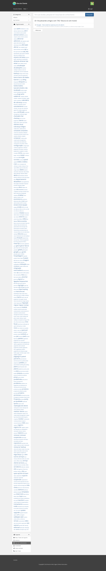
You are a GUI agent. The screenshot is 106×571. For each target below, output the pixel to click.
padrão (20, 338)
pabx (15, 336)
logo (25, 285)
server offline (16, 460)
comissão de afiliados (22, 132)
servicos (21, 463)
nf (27, 320)
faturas (20, 234)
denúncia (16, 177)
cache (22, 94)
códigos (23, 127)
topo (21, 496)
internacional (26, 270)
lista (17, 283)
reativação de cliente (21, 406)
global (23, 250)
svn (27, 483)
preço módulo (21, 377)
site (15, 469)
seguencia (18, 452)
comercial (16, 132)
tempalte (19, 492)
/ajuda (15, 28)
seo (25, 458)
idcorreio (18, 260)
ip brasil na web (22, 272)
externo (21, 217)
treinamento (18, 504)
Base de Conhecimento (20, 543)
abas (27, 28)
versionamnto (21, 521)
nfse (17, 322)
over (27, 334)
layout (20, 279)
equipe (24, 205)
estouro (18, 215)
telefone (21, 490)
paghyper (20, 354)
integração (17, 268)
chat (21, 116)
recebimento (26, 419)
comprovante (24, 138)
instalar (21, 266)
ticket (18, 494)
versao (16, 521)
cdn (22, 108)
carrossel (19, 108)
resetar (15, 445)
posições (19, 375)
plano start (24, 366)
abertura (15, 31)
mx (18, 320)
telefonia (15, 492)
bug (18, 94)
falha (24, 219)
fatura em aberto (20, 228)
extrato (15, 219)
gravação (16, 254)
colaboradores (22, 128)
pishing (27, 364)
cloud (21, 124)
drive (25, 195)
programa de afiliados (18, 391)
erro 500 (19, 209)
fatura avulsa (22, 221)
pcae (18, 362)
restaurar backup (20, 447)
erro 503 (27, 209)
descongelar (16, 183)
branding (18, 92)
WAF (23, 525)
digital (23, 185)
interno (15, 272)
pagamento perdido (18, 347)
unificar (26, 508)
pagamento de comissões (19, 340)
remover (17, 435)
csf (25, 166)
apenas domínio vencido (19, 49)
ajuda (27, 41)
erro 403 (26, 207)
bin (19, 79)
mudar (17, 318)
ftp (18, 244)
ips (16, 275)
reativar (22, 409)
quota (16, 403)
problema (17, 383)
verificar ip (22, 519)
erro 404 (15, 209)
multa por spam (23, 318)
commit (24, 134)
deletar (25, 173)
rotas (28, 449)
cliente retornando (23, 122)
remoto (25, 433)
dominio (21, 189)
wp (25, 529)
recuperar (23, 421)
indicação (23, 264)
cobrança (17, 127)
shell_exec (23, 467)
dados (22, 170)
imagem (26, 260)
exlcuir (17, 217)
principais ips (20, 381)
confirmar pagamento (18, 147)
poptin (27, 371)
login (22, 285)
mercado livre (19, 301)
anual (26, 47)
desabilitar (17, 182)
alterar (16, 47)
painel (24, 356)
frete (15, 244)
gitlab (20, 250)
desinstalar (21, 183)
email (22, 201)
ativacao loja (24, 61)
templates (25, 492)
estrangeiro (22, 215)
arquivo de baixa (19, 57)
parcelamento (23, 359)
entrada (24, 203)
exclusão (27, 215)
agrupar (24, 41)
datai (25, 171)
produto (20, 389)
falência (21, 219)
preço (16, 377)
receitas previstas (17, 421)
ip (17, 273)
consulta (26, 151)
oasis (18, 330)
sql (18, 473)
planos (16, 369)
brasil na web (23, 92)
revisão (23, 449)
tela (25, 485)
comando (17, 131)
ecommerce (18, 199)
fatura (15, 221)
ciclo (21, 118)
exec (15, 217)
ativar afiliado (21, 63)
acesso (21, 35)
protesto (22, 399)
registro (20, 425)
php (25, 364)
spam (25, 471)
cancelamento (18, 106)
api (25, 49)
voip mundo (18, 523)
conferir (26, 143)
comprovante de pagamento (20, 140)
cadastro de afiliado (22, 98)
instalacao (16, 266)
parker (26, 360)
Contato (15, 560)
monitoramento (17, 311)
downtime (16, 195)
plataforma (21, 369)
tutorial (20, 508)
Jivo (21, 277)
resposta (19, 445)
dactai (18, 170)
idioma (21, 260)
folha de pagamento (24, 240)
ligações (16, 281)
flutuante (24, 238)
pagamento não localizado (19, 345)
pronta (27, 395)
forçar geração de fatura (21, 241)
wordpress (22, 529)
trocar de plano (25, 506)
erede (19, 207)
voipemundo (24, 523)
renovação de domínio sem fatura (21, 439)
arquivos (27, 57)
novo (15, 328)
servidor (25, 463)
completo (23, 136)
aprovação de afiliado (24, 53)
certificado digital (23, 114)
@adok (23, 28)
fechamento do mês (21, 236)
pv (14, 401)
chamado (17, 116)
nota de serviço (21, 322)
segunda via (23, 452)
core (15, 157)
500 (21, 28)
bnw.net (15, 84)
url (18, 515)
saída (15, 451)
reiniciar (20, 431)
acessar (16, 35)
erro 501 (23, 209)
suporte (24, 476)
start (26, 473)
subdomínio (19, 475)
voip (15, 523)
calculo (15, 100)
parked (23, 360)
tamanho (15, 485)
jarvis (17, 277)
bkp (21, 79)
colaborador (16, 128)
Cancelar (25, 106)
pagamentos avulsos (20, 349)
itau (22, 275)
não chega (24, 320)
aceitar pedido (23, 33)
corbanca (27, 155)
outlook (23, 334)
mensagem (21, 299)
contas (23, 153)
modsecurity (18, 307)
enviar (16, 205)
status (15, 475)
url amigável (21, 515)
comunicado (16, 143)
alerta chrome (22, 43)
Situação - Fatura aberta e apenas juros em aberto (63, 25)
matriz (23, 297)
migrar (16, 305)
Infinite (28, 264)
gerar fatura (24, 246)
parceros (20, 360)
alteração (25, 45)
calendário (19, 100)
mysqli (20, 320)
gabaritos (27, 243)
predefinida (18, 379)
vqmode (20, 525)
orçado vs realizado (18, 332)
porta (23, 373)
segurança (17, 454)
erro (23, 207)
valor (22, 517)
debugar (18, 173)
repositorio (17, 443)
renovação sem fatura (18, 441)
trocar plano (16, 508)
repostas (24, 443)
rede (23, 423)
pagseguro (17, 356)
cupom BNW (16, 167)
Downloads (17, 545)
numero (15, 330)
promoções (23, 395)
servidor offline (25, 465)
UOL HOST (18, 510)
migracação (19, 303)
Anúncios (16, 540)
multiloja (15, 320)
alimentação (16, 45)
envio (20, 205)
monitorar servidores (23, 314)
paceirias (21, 336)
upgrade (17, 512)
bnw (26, 82)
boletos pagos (24, 90)
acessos (26, 37)
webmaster (22, 527)
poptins (15, 373)
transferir (21, 500)
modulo (24, 307)
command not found (18, 134)
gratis (24, 252)
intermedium (18, 270)
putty (26, 399)
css (27, 166)
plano (16, 367)
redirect (27, 423)
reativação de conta (18, 407)
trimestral (20, 506)
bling (24, 80)
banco (16, 77)
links (15, 283)
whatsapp (27, 527)
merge (23, 301)
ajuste (15, 43)
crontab (19, 166)
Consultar (16, 153)
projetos (21, 393)
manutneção (16, 293)
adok (21, 41)
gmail (26, 250)
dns (17, 189)
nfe (28, 320)
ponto (25, 369)
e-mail (22, 197)
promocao (17, 395)
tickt (21, 494)
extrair (26, 217)
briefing (15, 94)
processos (20, 387)
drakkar (21, 195)
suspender (21, 477)
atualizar (24, 68)
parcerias (16, 360)
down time (18, 193)
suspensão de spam (22, 483)
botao (15, 92)
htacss (19, 258)
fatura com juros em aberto (19, 223)
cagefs (27, 98)
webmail (17, 527)
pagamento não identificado (23, 344)
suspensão (17, 480)
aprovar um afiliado (18, 55)
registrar (15, 425)
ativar (16, 63)
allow (20, 45)
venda (15, 519)
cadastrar (17, 96)
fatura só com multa (22, 232)
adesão (15, 39)
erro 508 (19, 211)
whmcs (18, 529)
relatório (21, 433)
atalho (15, 59)
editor (20, 201)
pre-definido (24, 375)
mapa (20, 293)
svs (28, 483)
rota (26, 449)
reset (27, 443)
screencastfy (18, 451)
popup (19, 373)
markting (27, 295)
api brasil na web (19, 51)
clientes (16, 124)
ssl (24, 473)
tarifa (19, 485)
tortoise (24, 496)
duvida (18, 197)
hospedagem (18, 256)
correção (22, 157)
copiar (22, 155)
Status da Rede (18, 548)
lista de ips (20, 283)
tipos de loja (26, 494)
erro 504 (15, 211)
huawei (25, 258)
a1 (25, 28)
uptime (15, 515)
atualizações (18, 68)
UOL (15, 510)
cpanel (25, 160)
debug (15, 173)
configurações (26, 145)
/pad (18, 29)
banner (16, 80)
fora (14, 241)
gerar (18, 246)
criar (15, 164)
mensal (25, 299)
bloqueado (16, 82)
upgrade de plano (24, 512)
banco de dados (23, 77)
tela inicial (25, 487)
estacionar (27, 213)
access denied (17, 33)
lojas (20, 289)
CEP (17, 110)
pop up (20, 371)
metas (15, 303)
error (22, 211)
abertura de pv (21, 31)
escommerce (16, 213)
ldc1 (24, 279)
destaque (20, 185)
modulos (15, 309)
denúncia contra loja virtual (23, 177)
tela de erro (20, 487)
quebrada (25, 401)
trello (15, 506)
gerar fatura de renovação (19, 247)
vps (28, 523)
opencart (24, 330)
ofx (20, 330)
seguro (22, 454)
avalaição (16, 69)
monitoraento (24, 309)
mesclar (27, 301)
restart (22, 445)
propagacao (16, 397)
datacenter (21, 171)
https (22, 258)
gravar (19, 254)
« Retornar (38, 30)
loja (27, 285)
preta (23, 379)
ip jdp (27, 272)
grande (20, 252)
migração (25, 303)
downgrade (23, 193)
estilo (15, 215)
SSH (21, 473)
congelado (21, 151)
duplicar (15, 197)
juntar (15, 279)
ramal (22, 403)
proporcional (26, 397)
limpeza (22, 281)
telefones (26, 489)
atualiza (15, 65)
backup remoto (22, 73)
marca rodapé (22, 295)
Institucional (25, 266)
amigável (23, 47)
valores (25, 517)
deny (15, 179)
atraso (25, 63)
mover (15, 316)
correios (16, 160)
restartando (26, 445)
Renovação (24, 437)
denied (26, 175)
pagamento (25, 338)
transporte (18, 502)
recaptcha (16, 419)
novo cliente (20, 328)
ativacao (16, 61)
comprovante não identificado (20, 142)
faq (27, 219)
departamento (21, 179)
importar (22, 262)
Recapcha (25, 417)
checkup (17, 118)
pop (17, 371)
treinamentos (25, 504)
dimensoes (16, 187)
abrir (26, 31)
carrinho (15, 108)
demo (16, 175)
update (23, 510)
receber (21, 419)
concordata (21, 143)
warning (26, 525)
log (19, 285)
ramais (19, 403)
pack (24, 336)
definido (22, 173)
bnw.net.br (19, 84)
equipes (15, 207)
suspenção (16, 477)
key (17, 279)
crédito (19, 162)
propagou (21, 397)
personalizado (17, 364)
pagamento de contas (18, 342)
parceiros (17, 359)
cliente (21, 120)
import (19, 262)
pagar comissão (20, 353)
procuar (24, 387)
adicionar (17, 41)
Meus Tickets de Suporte (20, 537)
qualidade (19, 401)
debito (27, 171)
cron (18, 164)
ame (20, 47)
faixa (18, 219)
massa (15, 297)
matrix (19, 297)
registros (23, 427)
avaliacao (20, 69)
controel (18, 155)
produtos (25, 389)
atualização (21, 66)
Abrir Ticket (17, 551)
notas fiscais (20, 324)
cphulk (15, 162)
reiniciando (16, 431)
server (28, 458)
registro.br (17, 427)
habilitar (22, 254)
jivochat (24, 277)
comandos (24, 131)
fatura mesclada (20, 230)
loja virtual (21, 287)
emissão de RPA (19, 203)
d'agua (15, 170)
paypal (15, 362)
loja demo (16, 287)
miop (15, 307)
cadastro (15, 98)
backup (16, 73)
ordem (18, 334)
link (26, 281)
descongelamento (25, 181)
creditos (24, 162)
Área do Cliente (17, 9)
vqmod (16, 525)
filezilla (15, 238)
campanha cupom (22, 104)
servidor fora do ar (18, 465)
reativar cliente (19, 411)
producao (16, 389)
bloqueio (22, 82)
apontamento (16, 53)
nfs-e (15, 322)
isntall (18, 275)
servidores (17, 467)
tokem (15, 496)
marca (26, 293)
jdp (19, 277)
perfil (25, 362)
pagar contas (26, 353)
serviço (21, 460)
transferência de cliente (18, 498)
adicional (20, 39)
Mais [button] (24, 9)
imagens (15, 262)
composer (17, 138)
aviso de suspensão (24, 71)
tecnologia (22, 485)
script (23, 451)
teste (15, 494)
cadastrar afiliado (24, 96)
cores (17, 157)
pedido (21, 363)
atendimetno (25, 59)
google (16, 252)
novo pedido (25, 328)
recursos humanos (17, 423)
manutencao (20, 291)
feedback (27, 236)
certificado (20, 112)
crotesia (23, 166)
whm (15, 529)
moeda (19, 309)
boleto (16, 86)
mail (14, 291)
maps (23, 293)
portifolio (27, 373)
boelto (23, 84)
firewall (19, 238)
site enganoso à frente (21, 469)
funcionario (22, 243)
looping (25, 289)
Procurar (89, 15)
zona (27, 529)
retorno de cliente (17, 449)
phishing (22, 364)
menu (15, 301)
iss (20, 275)
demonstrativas (21, 175)
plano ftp (20, 366)
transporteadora (24, 502)
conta (20, 153)
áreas (23, 55)
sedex (15, 452)
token (18, 496)
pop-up (23, 371)
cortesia (21, 159)
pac (17, 336)
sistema (27, 467)
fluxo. (18, 240)
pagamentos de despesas (19, 351)
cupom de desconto (23, 167)
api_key (25, 51)
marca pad (16, 295)
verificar (18, 519)
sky (23, 471)
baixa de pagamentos (23, 75)
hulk (14, 260)
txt (24, 508)
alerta (17, 43)
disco (20, 187)
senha (23, 458)
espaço (21, 213)
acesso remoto (21, 37)
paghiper (16, 354)
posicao (15, 375)
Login (90, 9)
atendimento (19, 59)
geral (15, 246)
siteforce (19, 471)
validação (17, 517)
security (26, 451)
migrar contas (24, 305)
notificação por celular (21, 326)
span (15, 473)
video (26, 521)
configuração (18, 146)
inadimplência (17, 264)
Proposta (17, 399)
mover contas (19, 316)
